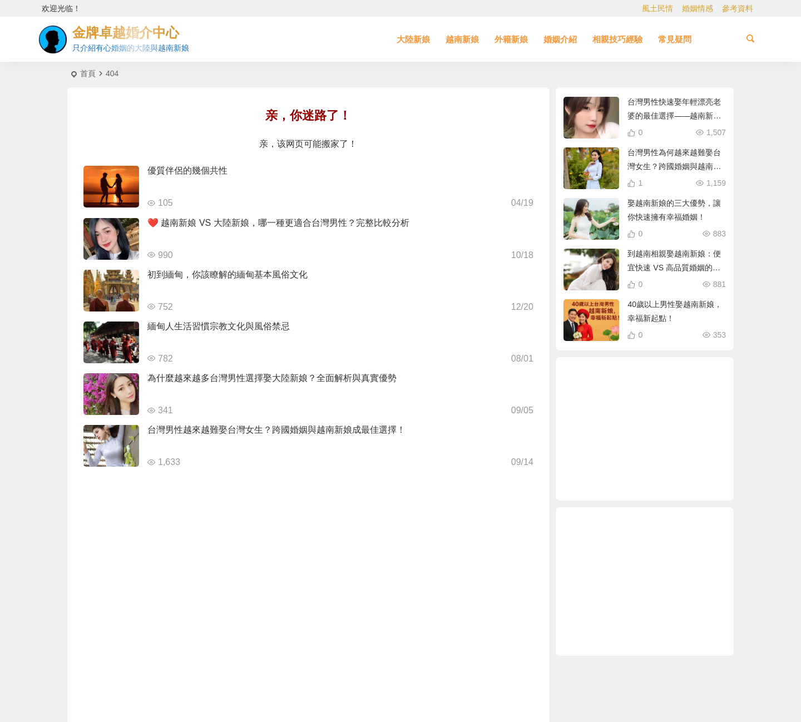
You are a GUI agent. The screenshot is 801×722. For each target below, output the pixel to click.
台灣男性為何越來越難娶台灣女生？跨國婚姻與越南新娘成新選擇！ (674, 166)
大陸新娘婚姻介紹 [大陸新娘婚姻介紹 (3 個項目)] (661, 458)
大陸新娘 (413, 39)
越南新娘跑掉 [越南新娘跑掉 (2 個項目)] (670, 401)
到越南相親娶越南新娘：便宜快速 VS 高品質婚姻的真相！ (674, 267)
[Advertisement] (644, 581)
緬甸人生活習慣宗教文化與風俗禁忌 (218, 326)
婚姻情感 (697, 8)
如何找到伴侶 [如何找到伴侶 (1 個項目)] (640, 476)
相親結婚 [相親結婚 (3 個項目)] (671, 416)
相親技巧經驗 (617, 39)
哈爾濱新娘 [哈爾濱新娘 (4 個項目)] (664, 389)
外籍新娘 (511, 39)
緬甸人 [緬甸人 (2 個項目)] (646, 429)
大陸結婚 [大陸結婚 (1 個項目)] (683, 443)
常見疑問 (674, 39)
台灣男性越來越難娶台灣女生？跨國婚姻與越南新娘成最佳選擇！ (276, 429)
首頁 (88, 73)
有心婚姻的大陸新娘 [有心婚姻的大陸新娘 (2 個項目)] (670, 432)
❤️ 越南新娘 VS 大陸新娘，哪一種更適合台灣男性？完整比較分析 (278, 223)
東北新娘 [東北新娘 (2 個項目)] (606, 430)
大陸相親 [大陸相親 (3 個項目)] (635, 382)
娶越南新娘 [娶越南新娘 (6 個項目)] (632, 406)
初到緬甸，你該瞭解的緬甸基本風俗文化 (227, 274)
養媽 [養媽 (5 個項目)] (612, 463)
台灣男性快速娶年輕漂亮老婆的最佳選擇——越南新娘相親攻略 (674, 115)
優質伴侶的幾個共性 (187, 170)
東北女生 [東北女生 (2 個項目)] (626, 453)
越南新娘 (462, 39)
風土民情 (657, 8)
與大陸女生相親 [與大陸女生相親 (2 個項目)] (673, 470)
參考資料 (737, 8)
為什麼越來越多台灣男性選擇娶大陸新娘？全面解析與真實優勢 (272, 378)
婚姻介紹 (560, 39)
